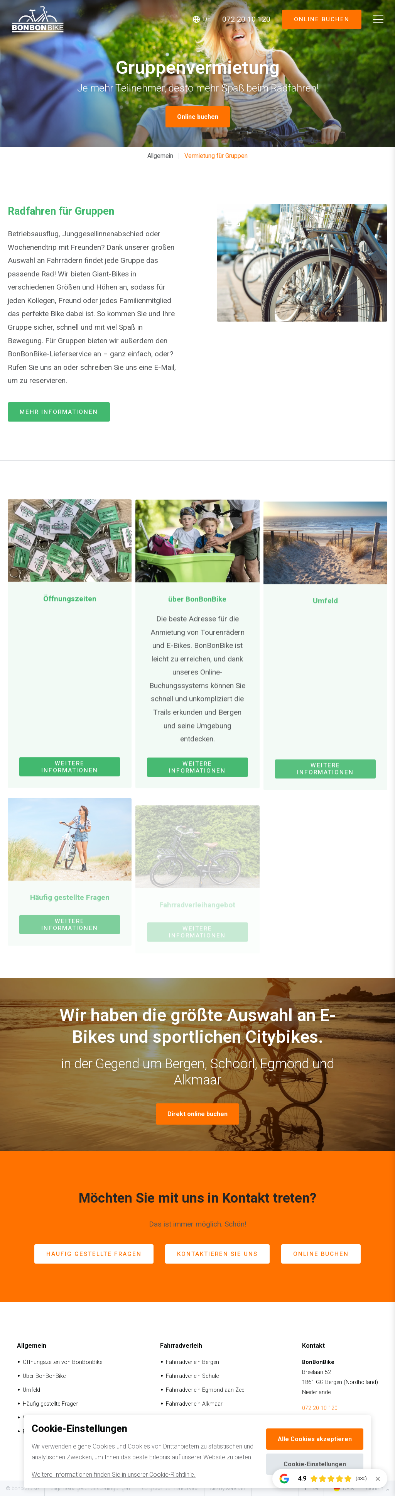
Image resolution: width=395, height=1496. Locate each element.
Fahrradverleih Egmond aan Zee (205, 1390)
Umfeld (31, 1390)
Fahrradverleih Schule (192, 1376)
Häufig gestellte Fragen (51, 1404)
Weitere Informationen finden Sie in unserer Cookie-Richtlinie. (114, 1474)
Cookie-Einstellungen (315, 1464)
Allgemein (160, 155)
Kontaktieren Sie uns (217, 1254)
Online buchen (321, 19)
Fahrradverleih (181, 1345)
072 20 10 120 (320, 1408)
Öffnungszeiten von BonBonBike (62, 1362)
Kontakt (313, 1345)
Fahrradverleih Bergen (192, 1362)
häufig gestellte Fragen (94, 1254)
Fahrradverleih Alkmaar (194, 1404)
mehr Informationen (59, 412)
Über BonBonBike (44, 1376)
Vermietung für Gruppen (216, 155)
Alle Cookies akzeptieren (315, 1439)
